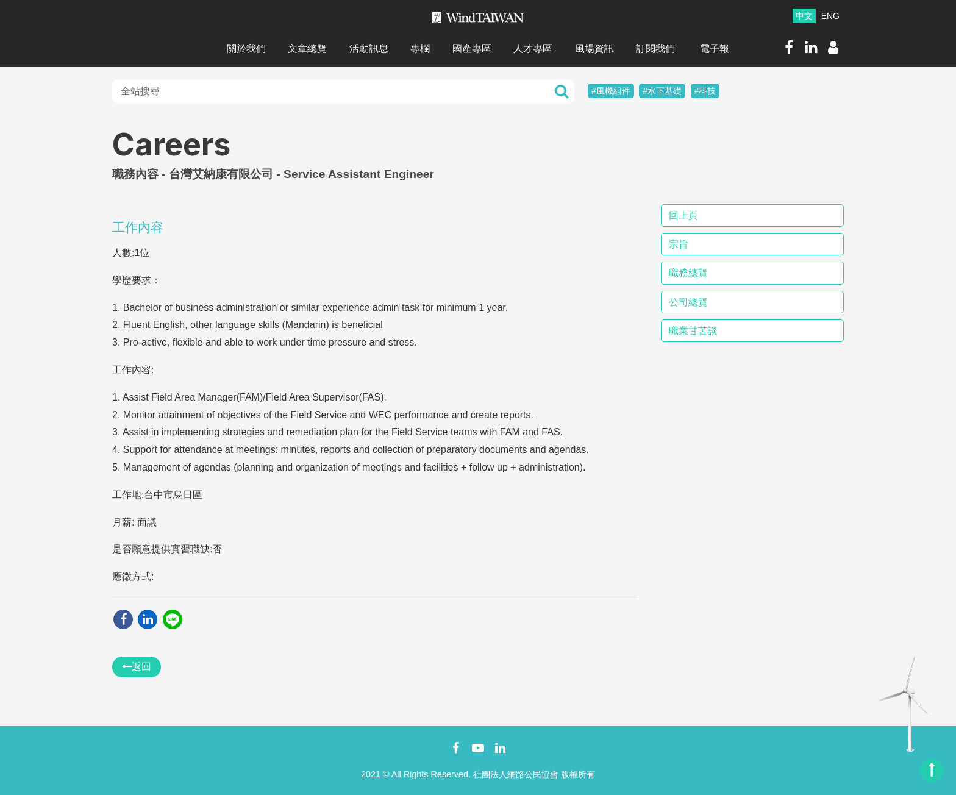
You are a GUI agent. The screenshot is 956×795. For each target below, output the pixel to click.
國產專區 (471, 48)
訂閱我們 (655, 48)
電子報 (714, 48)
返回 (136, 666)
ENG (830, 16)
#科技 (705, 91)
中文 (804, 16)
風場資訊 (594, 48)
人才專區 (532, 48)
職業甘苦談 (693, 331)
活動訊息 (368, 48)
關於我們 (246, 48)
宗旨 (678, 244)
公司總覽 (688, 302)
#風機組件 (610, 91)
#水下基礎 (662, 91)
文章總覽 (307, 48)
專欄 (420, 48)
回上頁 (683, 215)
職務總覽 (688, 273)
